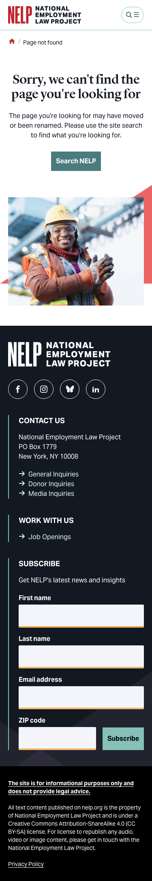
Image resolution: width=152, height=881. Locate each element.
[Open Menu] (132, 15)
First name (35, 598)
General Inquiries (53, 474)
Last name (34, 638)
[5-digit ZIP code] (57, 738)
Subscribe (123, 738)
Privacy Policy (26, 864)
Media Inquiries (51, 493)
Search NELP (76, 161)
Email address (40, 679)
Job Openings (49, 537)
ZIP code (32, 720)
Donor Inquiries (51, 484)
